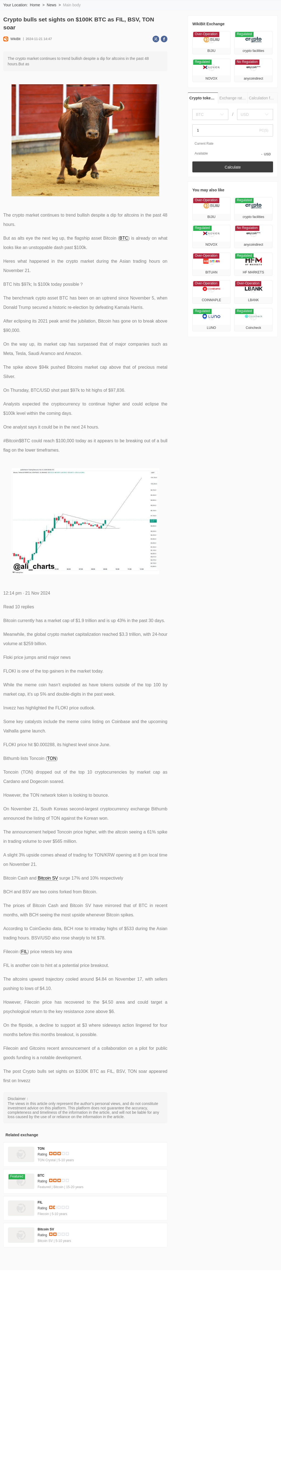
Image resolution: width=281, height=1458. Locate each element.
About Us (19, 1352)
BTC (123, 274)
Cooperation (47, 1357)
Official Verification (137, 1352)
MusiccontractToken (211, 1436)
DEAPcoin (234, 1445)
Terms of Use (74, 1352)
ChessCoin (177, 1436)
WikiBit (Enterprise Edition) (182, 1352)
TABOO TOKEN (204, 1445)
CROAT (125, 1436)
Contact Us (21, 1357)
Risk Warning (44, 1352)
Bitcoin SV (48, 914)
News (51, 41)
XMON (17, 1445)
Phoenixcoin (149, 1436)
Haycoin (243, 1436)
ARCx (142, 1445)
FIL (24, 988)
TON (51, 794)
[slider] (59, 1190)
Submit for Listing (226, 1352)
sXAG (124, 1445)
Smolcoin (66, 1436)
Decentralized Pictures (31, 1436)
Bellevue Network (96, 1436)
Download (252, 11)
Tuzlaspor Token (169, 1445)
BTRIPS (60, 1445)
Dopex (106, 1445)
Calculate (233, 203)
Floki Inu (38, 1445)
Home (35, 41)
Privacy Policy (103, 1352)
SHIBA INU (83, 1445)
